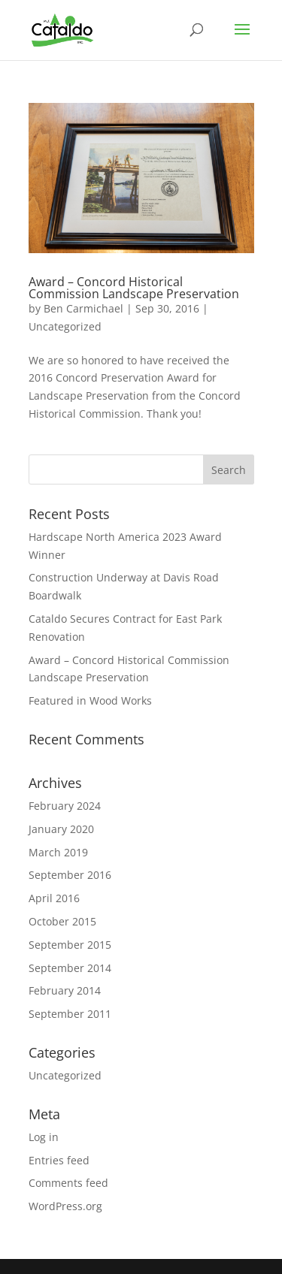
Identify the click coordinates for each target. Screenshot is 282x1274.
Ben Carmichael (83, 308)
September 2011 (70, 1014)
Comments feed (68, 1183)
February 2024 (65, 806)
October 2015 (62, 921)
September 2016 (70, 875)
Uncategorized (65, 326)
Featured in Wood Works (90, 700)
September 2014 (70, 968)
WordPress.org (65, 1206)
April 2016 (54, 898)
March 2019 (58, 852)
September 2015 (70, 944)
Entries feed (59, 1160)
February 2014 (65, 990)
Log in (44, 1137)
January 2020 (61, 829)
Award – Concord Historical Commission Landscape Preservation (134, 287)
